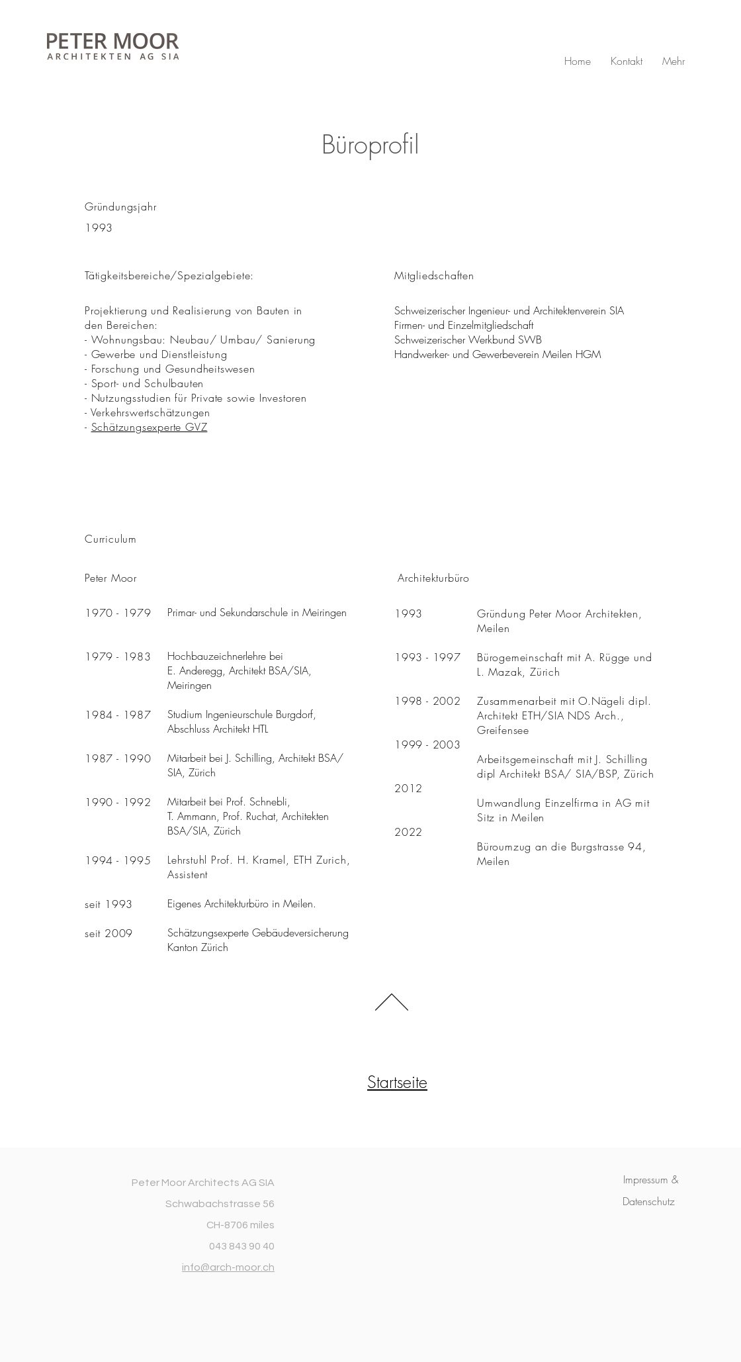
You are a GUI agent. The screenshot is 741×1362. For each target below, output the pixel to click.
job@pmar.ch (375, 484)
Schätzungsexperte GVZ (149, 427)
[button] (650, 1179)
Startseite (397, 1082)
